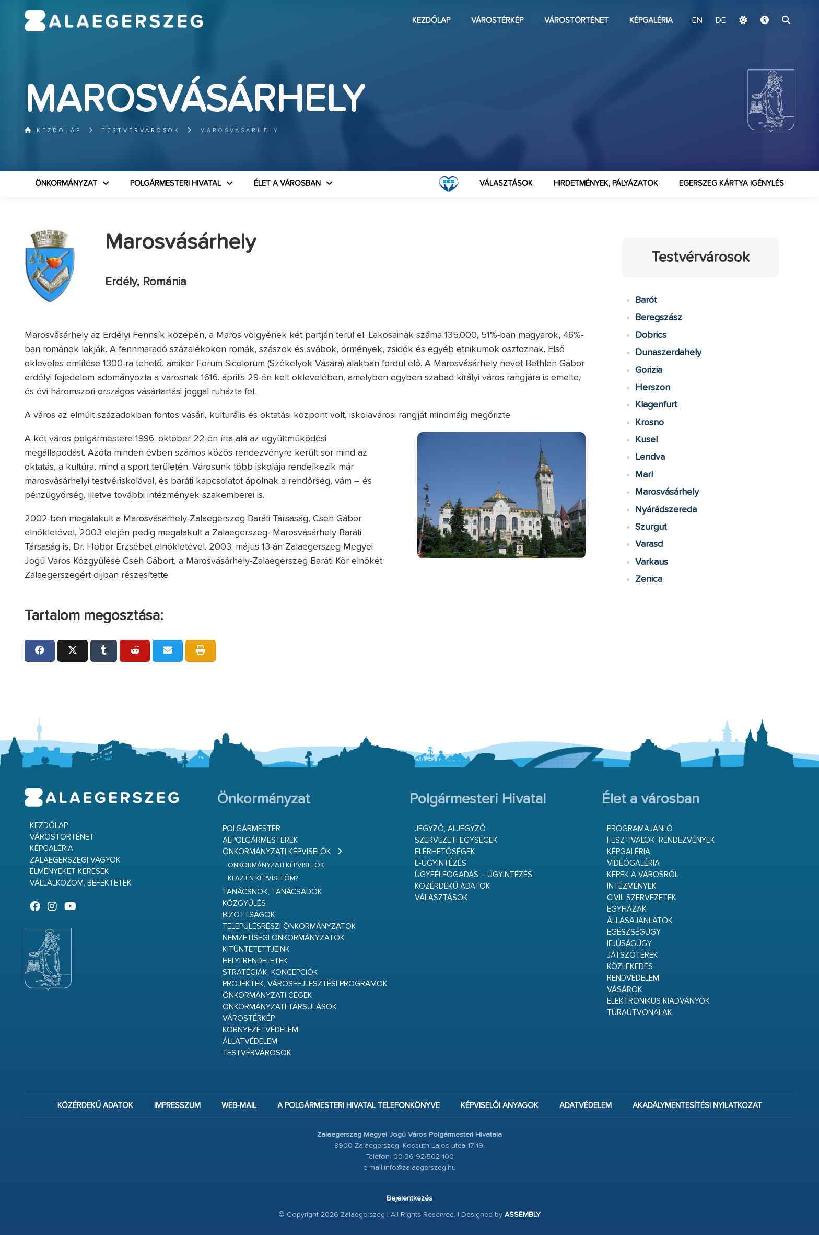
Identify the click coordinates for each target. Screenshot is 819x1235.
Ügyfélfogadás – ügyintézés (473, 875)
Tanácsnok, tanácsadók (272, 892)
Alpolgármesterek (260, 840)
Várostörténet (576, 21)
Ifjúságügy (629, 944)
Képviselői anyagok (500, 1106)
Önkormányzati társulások (280, 1007)
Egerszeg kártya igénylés (731, 184)
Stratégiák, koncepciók (270, 972)
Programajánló (640, 829)
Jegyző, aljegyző (450, 829)
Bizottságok (249, 915)
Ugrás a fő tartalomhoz (768, 4)
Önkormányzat (66, 184)
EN (697, 21)
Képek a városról (642, 875)
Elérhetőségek (445, 852)
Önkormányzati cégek (267, 995)
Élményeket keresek (69, 872)
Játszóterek (632, 955)
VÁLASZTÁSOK (506, 184)
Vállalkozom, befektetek (81, 883)
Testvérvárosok (140, 130)
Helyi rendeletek (255, 961)
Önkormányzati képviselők (277, 852)
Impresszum (177, 1106)
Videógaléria (633, 863)
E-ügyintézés (440, 863)
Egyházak (627, 909)
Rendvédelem (633, 978)
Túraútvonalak (639, 1013)
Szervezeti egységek (456, 840)
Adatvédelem (585, 1106)
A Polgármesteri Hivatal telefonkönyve (358, 1106)
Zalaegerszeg (114, 20)
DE (721, 21)
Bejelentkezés (409, 1198)
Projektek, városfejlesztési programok (305, 984)
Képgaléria (651, 21)
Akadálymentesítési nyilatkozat (697, 1106)
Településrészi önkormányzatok (289, 926)
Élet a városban (287, 184)
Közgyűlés (244, 903)
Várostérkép (497, 21)
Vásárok (624, 990)
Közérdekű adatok (452, 886)
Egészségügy (634, 932)
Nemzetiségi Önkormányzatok (284, 938)
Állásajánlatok (640, 921)
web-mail (238, 1106)
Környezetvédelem (260, 1030)
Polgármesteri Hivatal (175, 184)
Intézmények (632, 886)
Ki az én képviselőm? (263, 878)
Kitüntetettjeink (256, 949)
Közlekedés (630, 967)
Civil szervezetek (641, 898)
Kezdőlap (431, 21)
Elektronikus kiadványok (658, 1001)
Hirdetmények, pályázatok (606, 184)
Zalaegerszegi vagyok (75, 860)
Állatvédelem (250, 1041)
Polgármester (251, 829)
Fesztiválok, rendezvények (661, 840)
